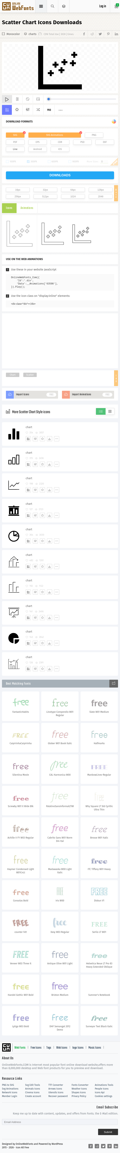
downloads (60, 175)
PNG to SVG (8, 1085)
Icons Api (99, 1092)
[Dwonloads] (49, 438)
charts (33, 34)
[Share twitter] (100, 34)
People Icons (101, 1088)
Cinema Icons (32, 1092)
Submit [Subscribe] (108, 1132)
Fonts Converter (80, 1085)
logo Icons (77, 1047)
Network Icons (9, 1092)
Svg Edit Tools (32, 1085)
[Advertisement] (60, 340)
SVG (15, 135)
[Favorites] (42, 438)
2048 (100, 196)
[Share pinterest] (108, 34)
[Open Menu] (63, 6)
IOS (60, 149)
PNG (94, 135)
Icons (9, 208)
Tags (48, 1047)
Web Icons (61, 1047)
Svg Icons (18, 6)
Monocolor (13, 34)
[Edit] (35, 438)
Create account (33, 1096)
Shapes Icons (79, 1092)
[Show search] (52, 6)
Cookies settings (103, 1096)
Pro (49, 110)
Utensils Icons (55, 1092)
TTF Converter (55, 1085)
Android (37, 149)
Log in (102, 6)
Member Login (9, 1096)
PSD (82, 142)
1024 (73, 196)
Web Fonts (19, 1047)
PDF (15, 142)
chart (29, 427)
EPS (38, 142)
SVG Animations (54, 135)
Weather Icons (79, 1088)
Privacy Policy (79, 1096)
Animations (27, 208)
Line (15, 149)
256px (18, 196)
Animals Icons (32, 1088)
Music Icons (94, 1047)
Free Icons (36, 1047)
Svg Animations (10, 1088)
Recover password (58, 1096)
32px (45, 189)
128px (101, 189)
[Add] (28, 438)
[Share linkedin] (115, 34)
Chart (12, 374)
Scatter (30, 374)
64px (73, 189)
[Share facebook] (85, 34)
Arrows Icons (55, 1088)
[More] (56, 438)
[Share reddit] (92, 34)
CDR (60, 142)
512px (45, 196)
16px (17, 189)
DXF (105, 142)
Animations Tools (104, 1085)
